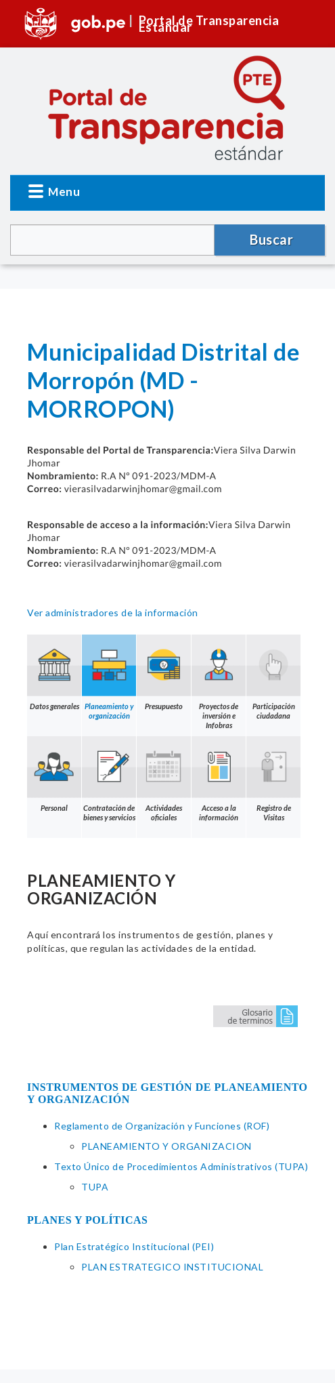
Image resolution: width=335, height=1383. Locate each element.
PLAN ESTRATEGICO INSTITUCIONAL (172, 1266)
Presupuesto (164, 672)
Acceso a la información (219, 779)
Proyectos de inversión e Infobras (219, 682)
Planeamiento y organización (109, 677)
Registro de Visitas (273, 779)
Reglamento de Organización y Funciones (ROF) (161, 1125)
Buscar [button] (271, 239)
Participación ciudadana (273, 677)
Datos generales (54, 672)
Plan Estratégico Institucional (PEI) (134, 1246)
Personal (54, 774)
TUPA (94, 1186)
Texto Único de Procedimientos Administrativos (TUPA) (181, 1166)
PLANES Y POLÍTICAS (87, 1220)
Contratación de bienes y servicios (109, 779)
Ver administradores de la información (112, 612)
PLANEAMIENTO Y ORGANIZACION (166, 1146)
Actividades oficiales (164, 779)
